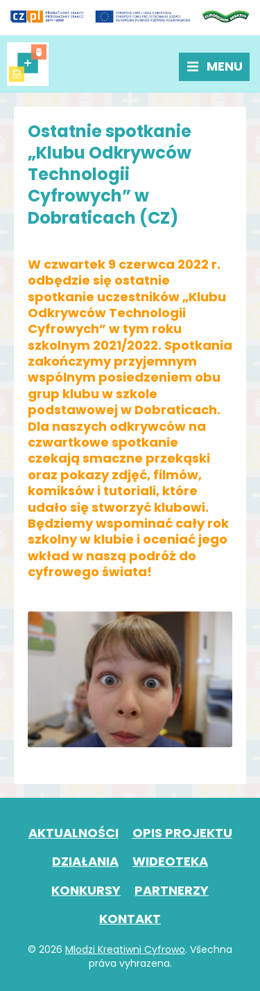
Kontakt (130, 918)
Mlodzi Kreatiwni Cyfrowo (125, 949)
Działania (85, 861)
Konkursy (86, 890)
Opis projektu (182, 832)
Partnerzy (172, 890)
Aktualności (73, 832)
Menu (225, 66)
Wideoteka (170, 861)
